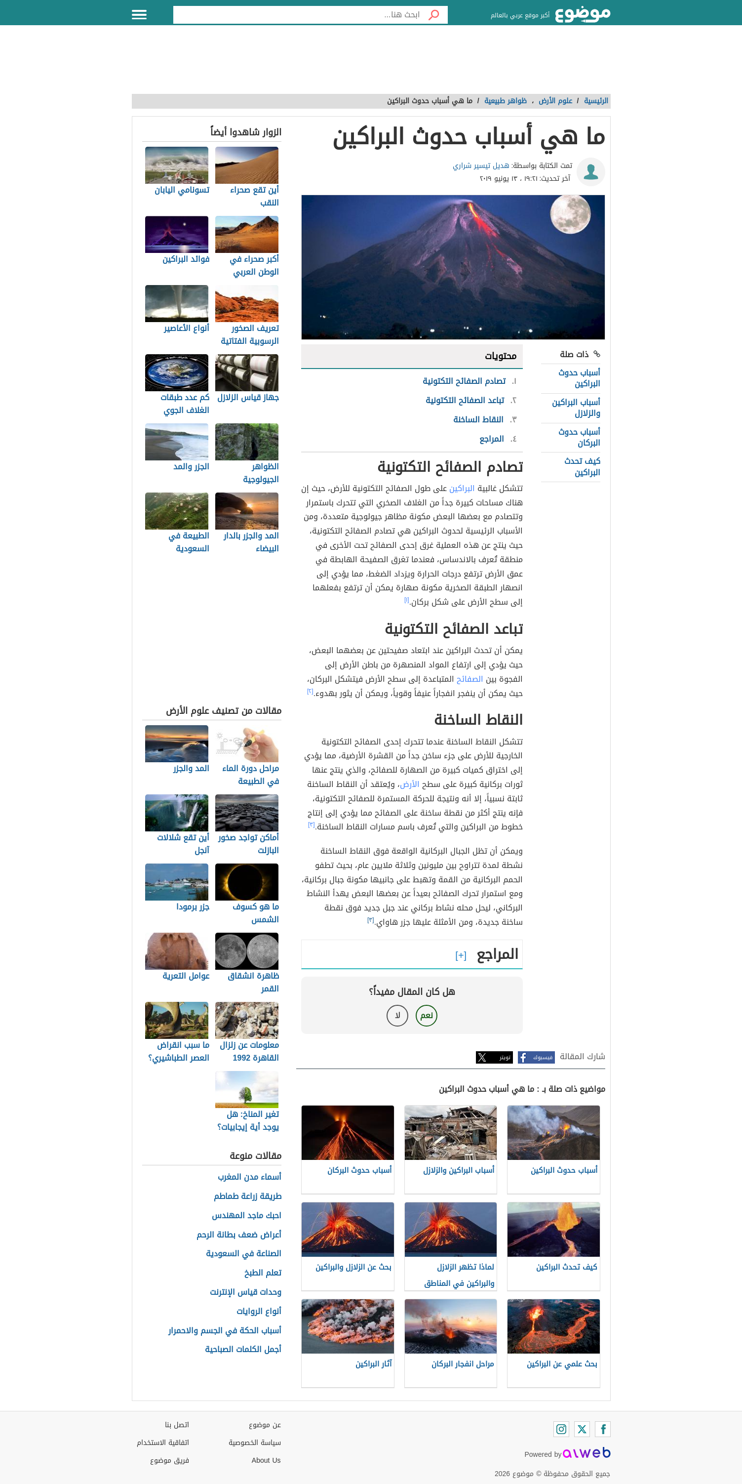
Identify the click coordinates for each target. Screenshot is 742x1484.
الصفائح (470, 679)
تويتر (505, 1057)
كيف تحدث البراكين (582, 466)
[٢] (310, 691)
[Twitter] (582, 1429)
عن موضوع (265, 1425)
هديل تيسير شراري (481, 165)
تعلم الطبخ (262, 1273)
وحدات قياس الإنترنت (245, 1292)
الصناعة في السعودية (243, 1254)
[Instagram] (561, 1429)
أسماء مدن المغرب (249, 1177)
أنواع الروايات (258, 1312)
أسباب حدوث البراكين (579, 378)
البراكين (462, 488)
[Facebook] (603, 1429)
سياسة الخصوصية (255, 1442)
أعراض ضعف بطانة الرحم (238, 1235)
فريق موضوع (169, 1460)
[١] (406, 599)
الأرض (410, 784)
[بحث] (434, 15)
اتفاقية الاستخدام (163, 1442)
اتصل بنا (177, 1425)
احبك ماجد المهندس (246, 1216)
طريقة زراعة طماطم (247, 1197)
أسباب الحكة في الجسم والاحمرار (224, 1331)
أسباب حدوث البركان (579, 437)
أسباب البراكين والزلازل (576, 408)
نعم (426, 1015)
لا (397, 1015)
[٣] (311, 824)
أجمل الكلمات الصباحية (243, 1350)
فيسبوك (542, 1057)
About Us (266, 1460)
